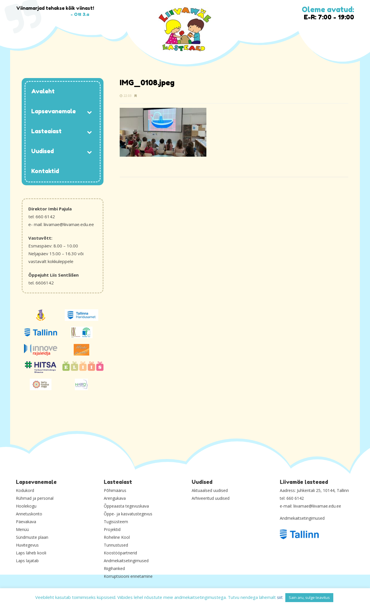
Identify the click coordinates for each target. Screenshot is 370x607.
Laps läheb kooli (31, 553)
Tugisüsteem (116, 521)
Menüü (22, 529)
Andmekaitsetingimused (126, 560)
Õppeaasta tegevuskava (126, 506)
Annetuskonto (29, 514)
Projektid (112, 529)
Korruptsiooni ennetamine (128, 576)
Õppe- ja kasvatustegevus (128, 514)
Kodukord (25, 490)
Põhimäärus (115, 490)
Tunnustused (116, 545)
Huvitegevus (27, 545)
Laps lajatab (27, 560)
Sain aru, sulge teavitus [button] (309, 597)
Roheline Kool (117, 537)
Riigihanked (114, 568)
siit (280, 597)
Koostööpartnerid (120, 553)
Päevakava (26, 521)
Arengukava (115, 498)
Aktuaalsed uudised (210, 490)
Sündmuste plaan (32, 537)
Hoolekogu (26, 506)
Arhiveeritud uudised (211, 498)
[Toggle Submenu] (89, 112)
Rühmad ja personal (34, 498)
